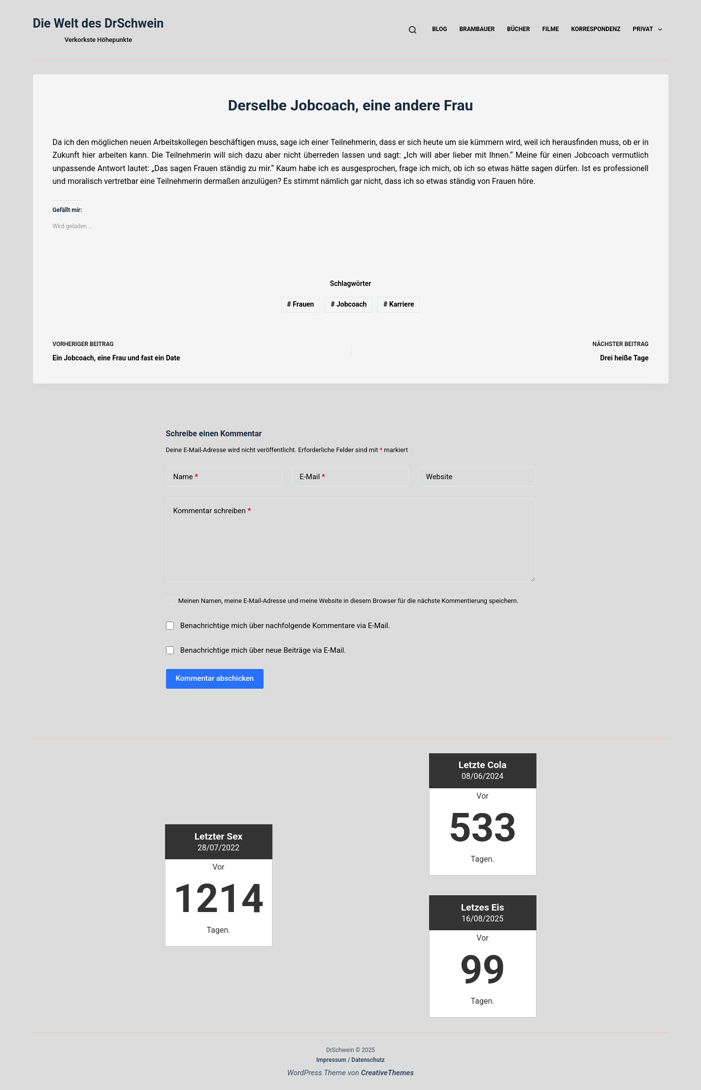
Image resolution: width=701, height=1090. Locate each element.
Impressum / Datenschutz (350, 1059)
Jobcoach (349, 304)
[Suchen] (412, 30)
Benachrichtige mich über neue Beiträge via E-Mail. (263, 650)
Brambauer (477, 29)
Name (186, 477)
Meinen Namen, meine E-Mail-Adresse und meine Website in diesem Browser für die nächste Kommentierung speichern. (348, 600)
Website (439, 476)
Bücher (518, 29)
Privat (649, 29)
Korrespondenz (595, 29)
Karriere (398, 304)
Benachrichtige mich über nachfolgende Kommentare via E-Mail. (285, 625)
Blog (439, 29)
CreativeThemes (387, 1072)
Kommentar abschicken (215, 678)
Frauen (300, 304)
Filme (550, 29)
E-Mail (312, 477)
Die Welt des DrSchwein (98, 23)
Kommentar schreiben (212, 511)
